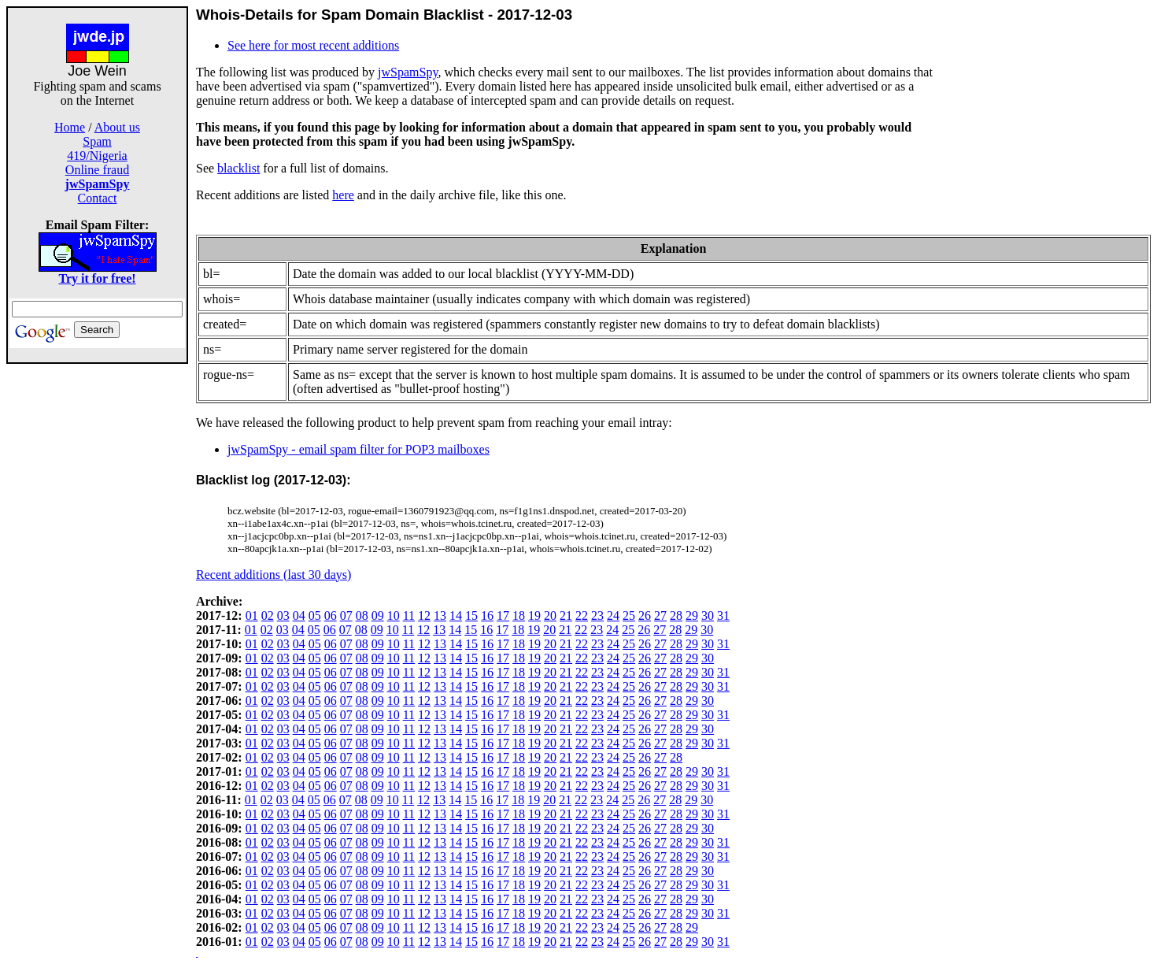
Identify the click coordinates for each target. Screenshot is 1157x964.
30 (707, 615)
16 (487, 615)
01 (252, 615)
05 (315, 615)
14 (455, 615)
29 (692, 615)
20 (550, 615)
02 (267, 615)
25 (629, 615)
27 (660, 615)
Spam (97, 141)
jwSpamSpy (408, 72)
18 (518, 615)
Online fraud (97, 169)
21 (566, 615)
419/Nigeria (97, 155)
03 (283, 615)
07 (346, 615)
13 (440, 615)
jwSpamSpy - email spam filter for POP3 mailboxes (358, 449)
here (343, 195)
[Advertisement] (98, 600)
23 (597, 615)
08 (362, 615)
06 (330, 615)
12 (424, 615)
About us (117, 127)
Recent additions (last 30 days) (273, 574)
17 (503, 615)
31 (723, 615)
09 (377, 615)
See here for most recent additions (313, 45)
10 (393, 615)
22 (581, 615)
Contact (97, 198)
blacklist (238, 168)
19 (534, 615)
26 (644, 615)
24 (613, 615)
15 (471, 615)
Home (69, 127)
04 (299, 615)
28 (676, 615)
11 (409, 615)
